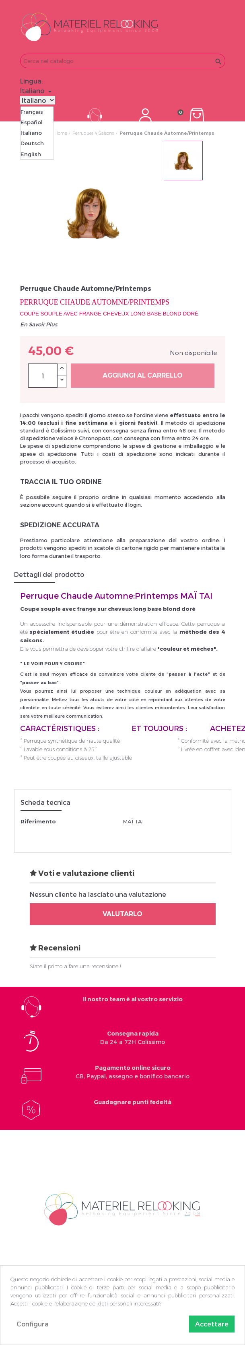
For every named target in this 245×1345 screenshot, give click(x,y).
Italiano (31, 132)
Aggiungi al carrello (143, 375)
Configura (32, 1324)
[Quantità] (43, 375)
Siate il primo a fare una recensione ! (75, 966)
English (31, 154)
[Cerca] (122, 61)
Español (32, 122)
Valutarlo (122, 914)
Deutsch (32, 143)
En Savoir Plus (38, 324)
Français (32, 112)
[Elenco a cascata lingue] (37, 91)
